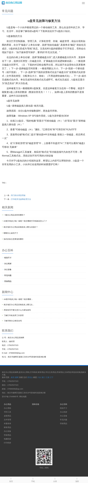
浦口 (43, 377)
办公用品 (7, 404)
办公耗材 (7, 264)
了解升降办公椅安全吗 (13, 321)
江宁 (51, 377)
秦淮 (13, 377)
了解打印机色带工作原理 (14, 315)
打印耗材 (7, 443)
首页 (11, 479)
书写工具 (7, 412)
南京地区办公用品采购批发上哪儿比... (19, 305)
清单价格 (35, 404)
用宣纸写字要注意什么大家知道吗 (17, 310)
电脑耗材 (7, 439)
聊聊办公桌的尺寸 (11, 233)
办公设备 (7, 269)
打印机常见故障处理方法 (21, 199)
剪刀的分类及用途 (18, 195)
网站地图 (23, 397)
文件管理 (7, 420)
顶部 (77, 479)
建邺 (17, 377)
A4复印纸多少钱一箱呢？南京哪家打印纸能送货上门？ (25, 221)
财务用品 (7, 427)
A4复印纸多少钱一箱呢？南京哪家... (18, 299)
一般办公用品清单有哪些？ (14, 215)
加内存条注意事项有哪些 (13, 239)
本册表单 (7, 423)
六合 (39, 377)
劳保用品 (7, 281)
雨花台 (30, 377)
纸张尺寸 (7, 258)
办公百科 (63, 404)
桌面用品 (7, 416)
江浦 (47, 377)
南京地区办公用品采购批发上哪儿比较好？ (21, 227)
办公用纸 (7, 408)
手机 (33, 479)
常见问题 (7, 275)
